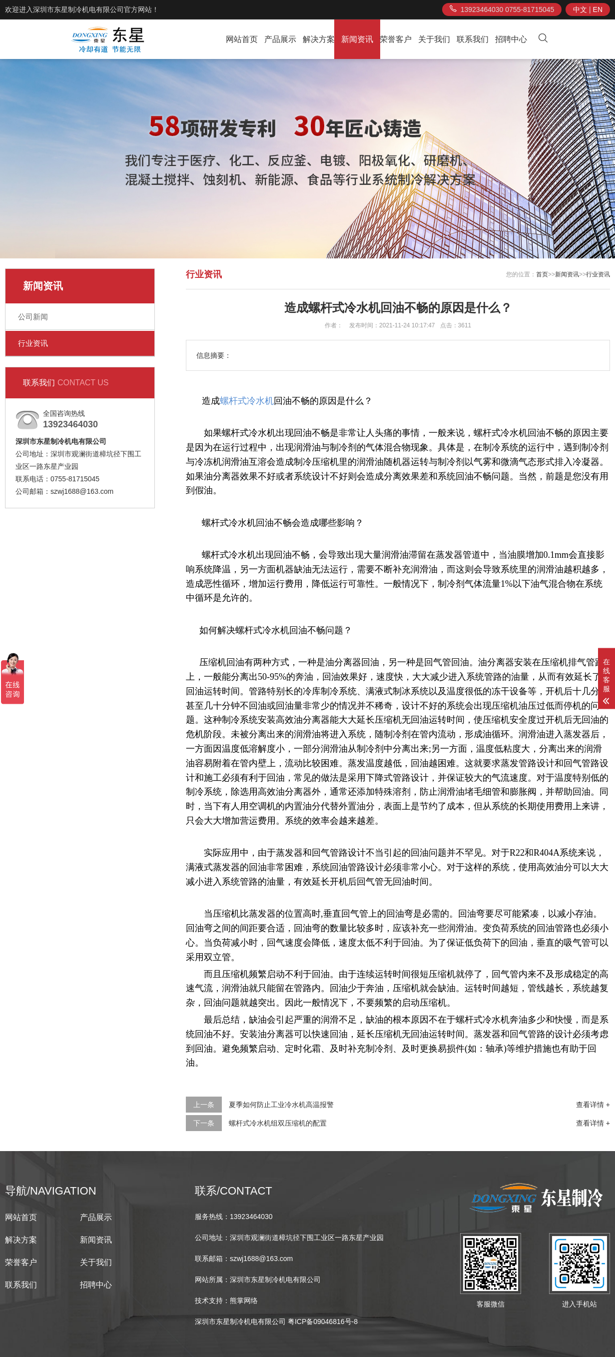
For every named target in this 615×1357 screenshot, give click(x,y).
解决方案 (319, 39)
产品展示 (280, 39)
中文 (580, 9)
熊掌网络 (244, 1301)
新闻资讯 (357, 39)
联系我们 (473, 39)
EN (598, 9)
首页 (542, 274)
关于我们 (434, 39)
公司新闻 (33, 316)
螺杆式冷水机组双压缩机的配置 (278, 1123)
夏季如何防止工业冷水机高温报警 (281, 1105)
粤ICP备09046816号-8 (323, 1322)
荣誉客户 (396, 39)
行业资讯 (33, 343)
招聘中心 (511, 39)
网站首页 (242, 39)
